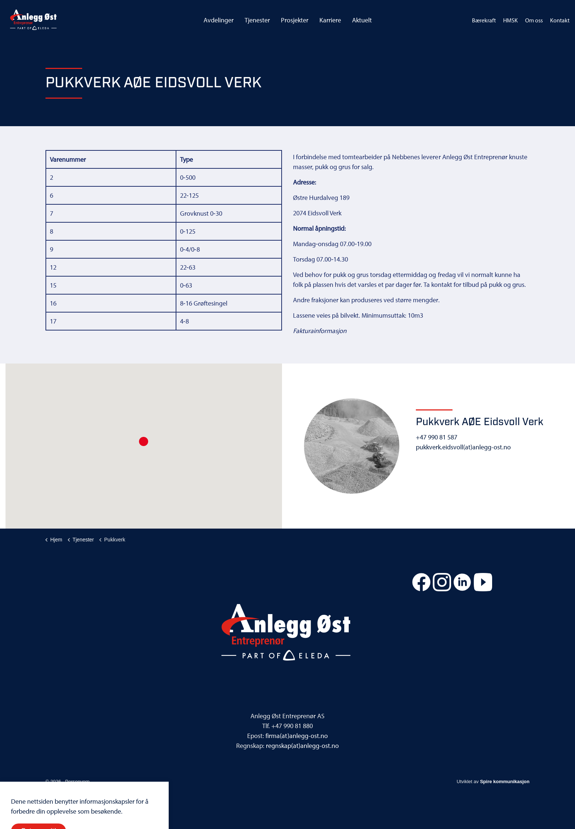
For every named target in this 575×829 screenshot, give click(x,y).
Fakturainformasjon (320, 330)
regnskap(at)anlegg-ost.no (302, 745)
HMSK (510, 20)
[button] (143, 441)
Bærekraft (484, 20)
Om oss (534, 20)
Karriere (330, 20)
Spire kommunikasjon (505, 781)
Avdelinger (219, 20)
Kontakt (559, 20)
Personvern (77, 781)
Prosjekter (294, 20)
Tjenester (257, 20)
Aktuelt (362, 20)
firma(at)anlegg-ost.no (296, 735)
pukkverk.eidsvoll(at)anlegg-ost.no (463, 447)
